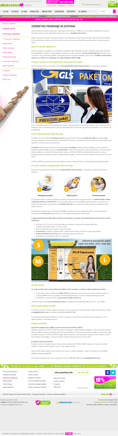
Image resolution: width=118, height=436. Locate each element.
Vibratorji (34, 11)
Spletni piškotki (8, 66)
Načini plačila (7, 43)
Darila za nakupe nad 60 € (37, 387)
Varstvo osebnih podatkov (56, 394)
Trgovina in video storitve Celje (19, 394)
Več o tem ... (78, 433)
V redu (69, 433)
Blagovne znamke (34, 378)
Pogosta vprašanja (10, 75)
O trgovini (6, 70)
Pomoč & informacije (10, 371)
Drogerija (71, 11)
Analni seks (47, 11)
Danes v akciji (33, 375)
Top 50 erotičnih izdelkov (37, 381)
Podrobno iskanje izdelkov (37, 384)
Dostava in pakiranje (12, 39)
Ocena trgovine (82, 388)
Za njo (5, 11)
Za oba (24, 11)
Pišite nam (6, 79)
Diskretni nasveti (59, 378)
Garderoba (59, 11)
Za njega (14, 11)
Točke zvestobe (8, 48)
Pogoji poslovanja (9, 57)
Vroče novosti (33, 371)
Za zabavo (82, 11)
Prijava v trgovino (9, 23)
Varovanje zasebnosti (11, 61)
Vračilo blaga (7, 52)
